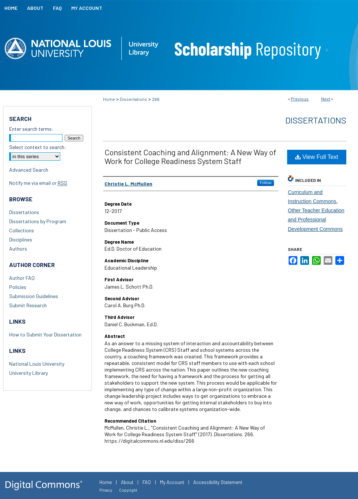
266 (156, 99)
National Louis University (36, 364)
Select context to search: (37, 147)
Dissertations (133, 99)
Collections (21, 230)
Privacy (105, 490)
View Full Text (316, 157)
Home (109, 99)
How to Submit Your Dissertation (45, 334)
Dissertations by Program (37, 221)
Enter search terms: (31, 129)
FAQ (146, 482)
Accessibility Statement (217, 482)
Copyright (128, 490)
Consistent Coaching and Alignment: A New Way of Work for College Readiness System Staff (190, 156)
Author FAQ (22, 278)
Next (325, 98)
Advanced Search (28, 170)
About (127, 482)
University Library (28, 373)
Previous (300, 98)
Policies (17, 287)
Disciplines (20, 239)
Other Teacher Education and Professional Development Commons (316, 219)
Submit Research (28, 305)
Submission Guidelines (33, 296)
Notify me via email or (38, 183)
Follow (265, 182)
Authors (18, 248)
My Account (172, 482)
